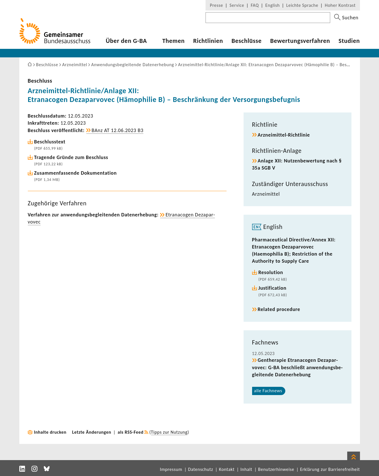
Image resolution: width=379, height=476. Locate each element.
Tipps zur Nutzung (169, 432)
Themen (173, 41)
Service (237, 5)
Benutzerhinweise (276, 469)
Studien (349, 41)
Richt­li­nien (208, 41)
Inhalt (246, 469)
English (272, 5)
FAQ (255, 5)
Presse (216, 5)
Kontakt (226, 469)
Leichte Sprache (302, 5)
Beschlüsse (246, 41)
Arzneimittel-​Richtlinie (284, 135)
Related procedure (279, 309)
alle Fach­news (268, 390)
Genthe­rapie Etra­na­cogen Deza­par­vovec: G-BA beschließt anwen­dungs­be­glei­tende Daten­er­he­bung (297, 367)
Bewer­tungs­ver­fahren (300, 41)
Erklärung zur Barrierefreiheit (330, 469)
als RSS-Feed (131, 432)
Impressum (171, 469)
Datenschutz (200, 469)
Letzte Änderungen (91, 432)
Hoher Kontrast (340, 5)
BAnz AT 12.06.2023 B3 (118, 130)
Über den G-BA (126, 41)
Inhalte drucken (50, 432)
